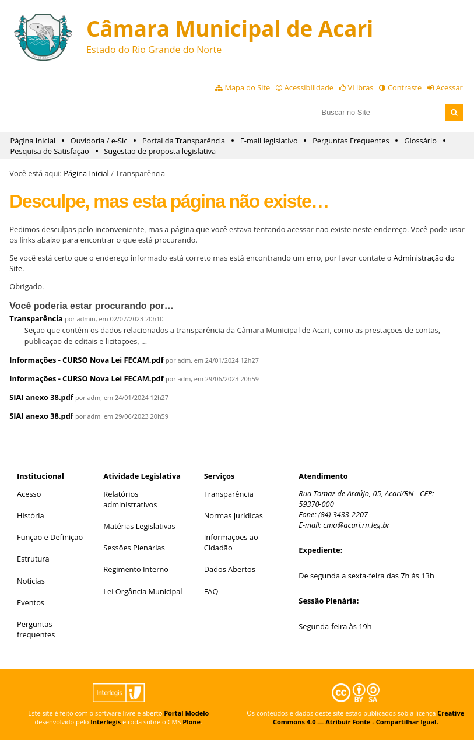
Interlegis (105, 721)
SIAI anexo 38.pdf (41, 397)
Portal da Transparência (183, 140)
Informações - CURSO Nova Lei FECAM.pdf (86, 360)
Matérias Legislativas (139, 526)
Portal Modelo (186, 713)
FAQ (211, 591)
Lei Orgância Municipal (142, 591)
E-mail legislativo (269, 140)
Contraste (405, 87)
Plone (191, 721)
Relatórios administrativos (130, 499)
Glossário (420, 140)
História (30, 515)
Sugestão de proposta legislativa (160, 151)
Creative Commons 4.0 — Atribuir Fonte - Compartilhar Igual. (368, 717)
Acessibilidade (309, 87)
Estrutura (33, 558)
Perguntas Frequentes (351, 140)
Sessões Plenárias (133, 547)
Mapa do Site (247, 87)
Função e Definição (50, 537)
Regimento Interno (135, 569)
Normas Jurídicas (233, 515)
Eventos (30, 602)
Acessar (449, 87)
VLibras (361, 87)
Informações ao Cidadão (231, 542)
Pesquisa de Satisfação (49, 151)
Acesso (29, 494)
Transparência (36, 318)
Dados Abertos (229, 569)
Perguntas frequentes (36, 629)
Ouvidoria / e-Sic (99, 140)
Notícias (31, 581)
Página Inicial (33, 140)
